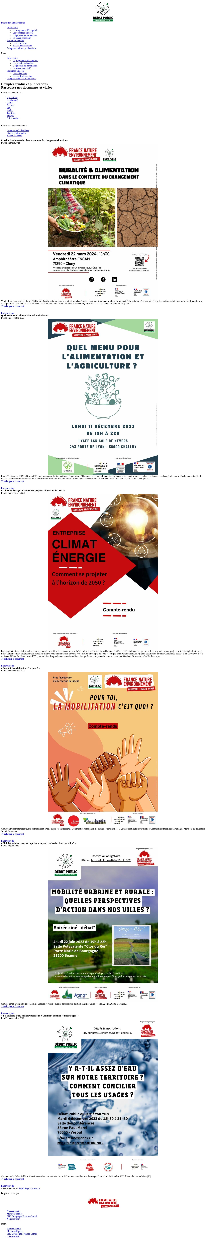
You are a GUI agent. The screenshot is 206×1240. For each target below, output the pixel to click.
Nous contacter (14, 1211)
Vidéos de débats (14, 135)
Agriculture (12, 97)
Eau (8, 108)
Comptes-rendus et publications (21, 48)
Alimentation (13, 118)
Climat (10, 102)
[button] (13, 22)
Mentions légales (14, 1213)
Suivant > (35, 1188)
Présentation (12, 27)
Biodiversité (12, 100)
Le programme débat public (25, 30)
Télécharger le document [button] (12, 306)
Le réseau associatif (22, 38)
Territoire (11, 113)
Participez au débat (15, 40)
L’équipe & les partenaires (25, 35)
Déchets (10, 105)
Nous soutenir (13, 1219)
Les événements (20, 43)
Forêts (10, 110)
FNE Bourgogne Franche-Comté (22, 1216)
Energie (10, 115)
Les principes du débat (23, 33)
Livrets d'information (16, 133)
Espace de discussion (22, 45)
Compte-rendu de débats (18, 130)
